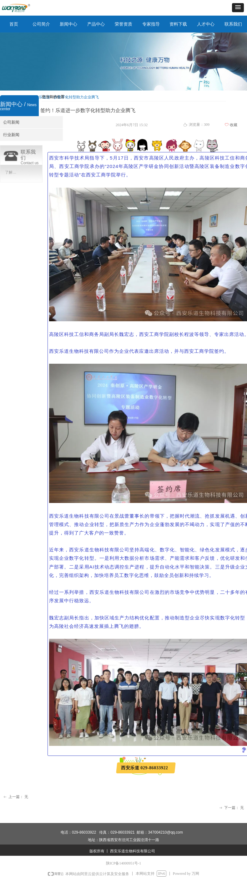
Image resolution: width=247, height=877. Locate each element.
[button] (238, 7)
